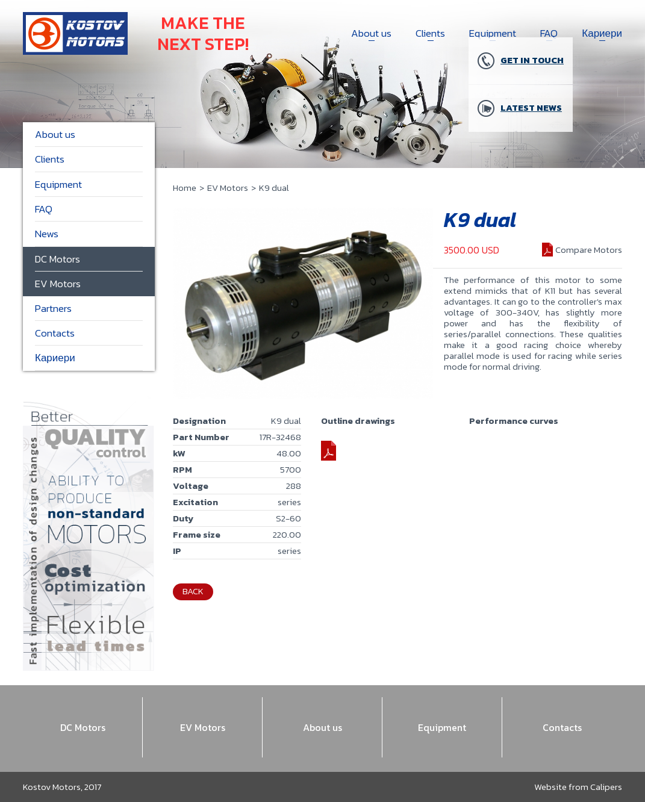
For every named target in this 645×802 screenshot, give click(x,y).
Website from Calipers (578, 787)
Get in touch (521, 60)
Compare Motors (588, 249)
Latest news (520, 108)
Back (193, 591)
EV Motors (227, 187)
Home (184, 187)
